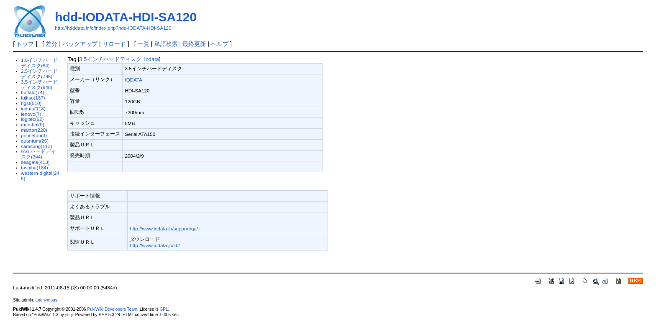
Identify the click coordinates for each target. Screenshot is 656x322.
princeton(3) (34, 135)
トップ (25, 44)
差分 (51, 44)
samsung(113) (36, 146)
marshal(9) (32, 124)
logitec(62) (32, 119)
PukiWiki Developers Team (112, 309)
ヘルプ (219, 44)
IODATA (133, 79)
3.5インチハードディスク (110, 59)
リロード (114, 44)
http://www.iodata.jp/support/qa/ (164, 228)
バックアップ (79, 44)
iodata (151, 59)
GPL (163, 309)
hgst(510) (31, 103)
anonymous (46, 300)
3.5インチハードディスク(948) (39, 84)
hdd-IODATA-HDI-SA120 (126, 17)
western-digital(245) (40, 175)
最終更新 (194, 44)
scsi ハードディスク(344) (38, 153)
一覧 (143, 44)
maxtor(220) (34, 130)
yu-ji (69, 314)
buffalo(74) (32, 92)
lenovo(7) (31, 114)
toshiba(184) (34, 167)
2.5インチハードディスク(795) (39, 73)
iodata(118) (33, 108)
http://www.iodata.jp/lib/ (154, 245)
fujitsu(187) (33, 97)
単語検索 (166, 44)
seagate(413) (35, 162)
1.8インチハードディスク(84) (39, 62)
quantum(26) (35, 140)
